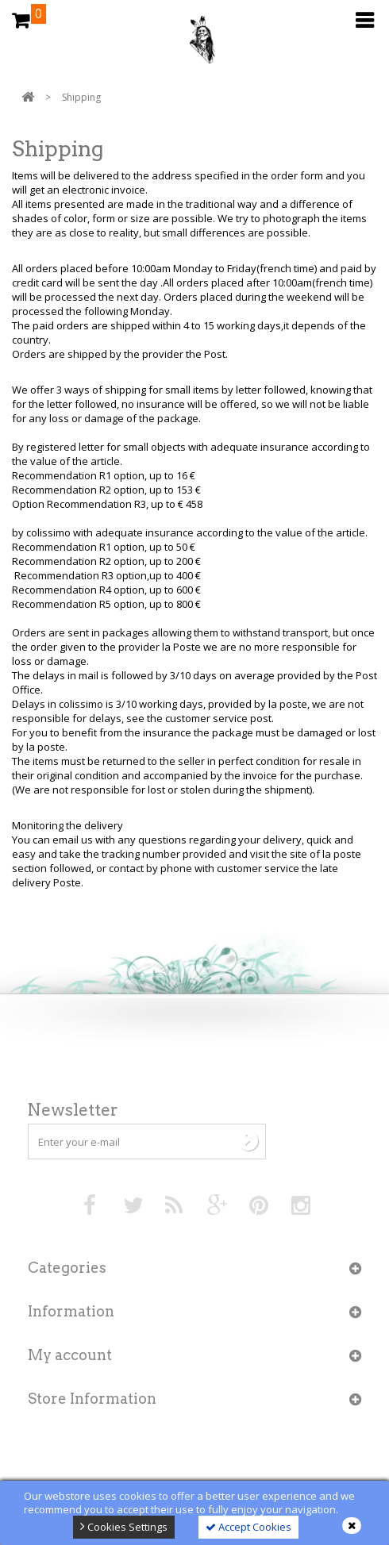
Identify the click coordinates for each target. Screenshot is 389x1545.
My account (70, 1355)
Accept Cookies (248, 1527)
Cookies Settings (124, 1527)
